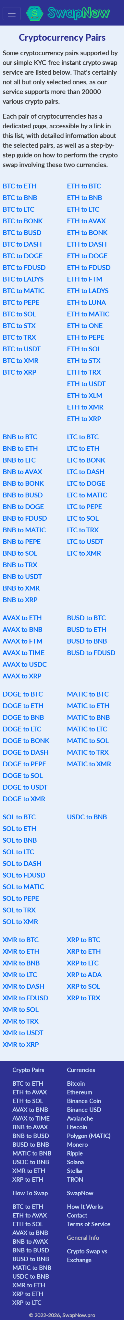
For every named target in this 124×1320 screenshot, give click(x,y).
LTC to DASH (85, 471)
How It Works (85, 1206)
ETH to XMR (85, 407)
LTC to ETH (83, 448)
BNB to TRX (20, 565)
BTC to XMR (20, 360)
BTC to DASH (22, 244)
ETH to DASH (86, 244)
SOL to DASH (22, 863)
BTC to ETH (19, 186)
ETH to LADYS (87, 290)
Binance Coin (84, 1100)
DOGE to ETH (23, 705)
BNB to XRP (20, 599)
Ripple (75, 1153)
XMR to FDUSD (25, 998)
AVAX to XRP (22, 676)
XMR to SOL (20, 1009)
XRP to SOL (83, 986)
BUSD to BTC (86, 618)
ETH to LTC (83, 209)
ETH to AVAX (86, 221)
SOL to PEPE (21, 898)
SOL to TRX (19, 910)
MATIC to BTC (87, 694)
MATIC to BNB (88, 717)
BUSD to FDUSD (91, 652)
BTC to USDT (22, 349)
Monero (77, 1144)
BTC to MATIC (23, 290)
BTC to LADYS (23, 279)
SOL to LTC (18, 852)
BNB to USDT (22, 576)
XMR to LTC (20, 974)
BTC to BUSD (22, 232)
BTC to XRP (19, 372)
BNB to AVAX (22, 471)
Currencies (81, 1069)
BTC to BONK (22, 221)
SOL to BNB (20, 840)
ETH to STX (83, 360)
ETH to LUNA (86, 302)
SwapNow (80, 1193)
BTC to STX (19, 325)
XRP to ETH (84, 951)
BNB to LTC (19, 460)
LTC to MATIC (87, 495)
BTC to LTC (18, 209)
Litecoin (77, 1127)
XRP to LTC (82, 963)
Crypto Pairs (28, 1069)
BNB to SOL (20, 553)
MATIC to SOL (87, 740)
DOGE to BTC (23, 694)
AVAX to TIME (23, 652)
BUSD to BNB (87, 641)
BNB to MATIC (24, 530)
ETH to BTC (84, 186)
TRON (75, 1179)
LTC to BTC (82, 437)
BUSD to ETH (86, 629)
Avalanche (80, 1118)
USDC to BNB (87, 817)
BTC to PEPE (21, 302)
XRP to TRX (83, 998)
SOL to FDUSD (24, 875)
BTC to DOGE (23, 256)
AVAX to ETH (22, 618)
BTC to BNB (20, 197)
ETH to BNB (84, 197)
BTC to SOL (19, 314)
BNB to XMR (21, 588)
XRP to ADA (84, 974)
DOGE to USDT (25, 787)
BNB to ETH (20, 448)
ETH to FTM (84, 279)
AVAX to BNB (22, 629)
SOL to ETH (19, 828)
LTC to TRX (82, 530)
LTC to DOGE (86, 483)
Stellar (75, 1170)
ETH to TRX (84, 372)
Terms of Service (88, 1224)
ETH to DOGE (87, 256)
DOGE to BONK (26, 740)
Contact (77, 1215)
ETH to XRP (84, 418)
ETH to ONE (85, 325)
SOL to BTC (19, 817)
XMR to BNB (21, 963)
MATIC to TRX (87, 752)
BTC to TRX (19, 337)
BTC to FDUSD (24, 267)
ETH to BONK (87, 232)
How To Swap (30, 1193)
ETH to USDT (86, 384)
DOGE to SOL (23, 775)
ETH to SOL (84, 349)
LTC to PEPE (84, 506)
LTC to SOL (82, 518)
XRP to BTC (83, 939)
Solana (75, 1162)
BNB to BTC (20, 437)
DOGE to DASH (25, 752)
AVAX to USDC (24, 664)
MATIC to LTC (87, 729)
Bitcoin (76, 1083)
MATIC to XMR (89, 764)
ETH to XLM (84, 395)
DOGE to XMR (24, 799)
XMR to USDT (23, 1033)
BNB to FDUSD (25, 518)
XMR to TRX (20, 1021)
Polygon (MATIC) (88, 1135)
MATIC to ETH (88, 705)
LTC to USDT (85, 541)
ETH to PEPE (85, 337)
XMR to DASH (23, 986)
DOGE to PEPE (24, 764)
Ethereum (79, 1092)
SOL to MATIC (23, 886)
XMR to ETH (21, 951)
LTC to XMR (84, 553)
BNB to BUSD (23, 495)
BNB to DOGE (23, 506)
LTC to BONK (86, 460)
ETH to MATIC (88, 314)
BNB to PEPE (22, 541)
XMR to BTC (20, 939)
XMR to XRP (21, 1044)
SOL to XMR (20, 921)
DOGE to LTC (22, 729)
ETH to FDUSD (88, 267)
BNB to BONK (23, 483)
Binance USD (84, 1109)
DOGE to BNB (23, 717)
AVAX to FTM (23, 641)
